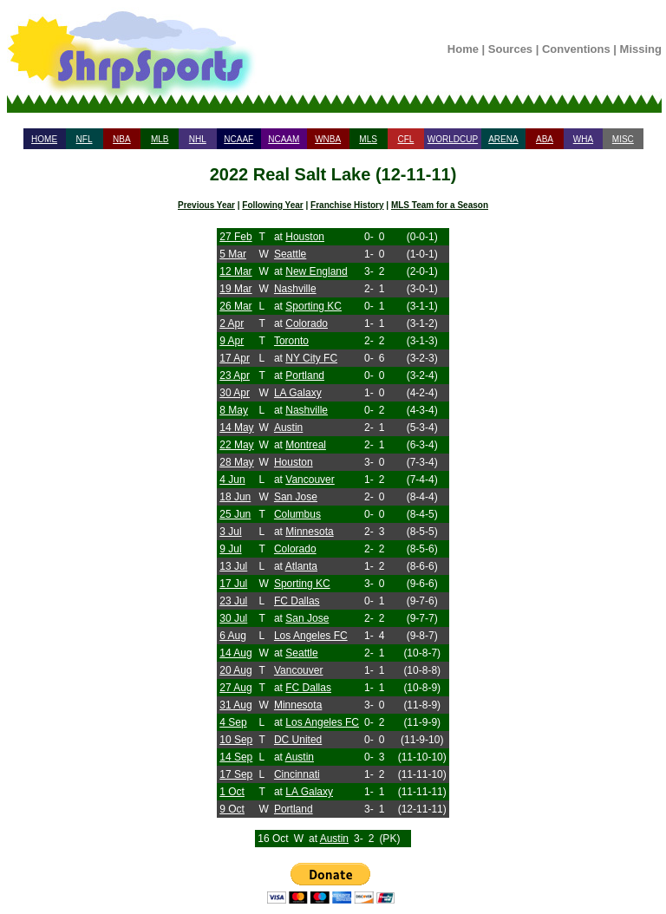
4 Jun (232, 479)
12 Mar (235, 271)
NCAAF (238, 139)
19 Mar (235, 289)
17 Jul (233, 584)
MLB (160, 139)
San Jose (295, 497)
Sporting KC (313, 306)
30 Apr (234, 393)
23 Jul (233, 601)
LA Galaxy (298, 393)
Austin (288, 427)
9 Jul (230, 549)
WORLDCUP (453, 139)
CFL (405, 139)
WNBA (328, 139)
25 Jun (235, 514)
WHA (583, 139)
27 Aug (235, 688)
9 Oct (232, 809)
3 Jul (230, 532)
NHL (197, 139)
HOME (44, 139)
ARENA (503, 139)
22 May (236, 445)
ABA (544, 139)
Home (463, 48)
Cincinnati (297, 774)
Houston (304, 237)
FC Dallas (297, 601)
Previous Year (206, 205)
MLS (368, 139)
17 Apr (234, 358)
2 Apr (231, 323)
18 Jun (235, 497)
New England (316, 271)
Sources (510, 48)
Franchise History (346, 205)
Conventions (576, 48)
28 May (236, 462)
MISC (623, 139)
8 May (233, 410)
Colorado (306, 323)
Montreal (305, 445)
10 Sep (235, 740)
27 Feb (235, 237)
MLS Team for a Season (439, 205)
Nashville (295, 289)
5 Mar (232, 254)
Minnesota (309, 532)
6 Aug (232, 636)
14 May (236, 427)
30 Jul (233, 618)
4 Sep (232, 722)
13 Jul (233, 566)
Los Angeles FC (311, 636)
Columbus (297, 514)
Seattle (290, 254)
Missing (641, 48)
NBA (122, 139)
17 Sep (235, 774)
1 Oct (232, 792)
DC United (298, 740)
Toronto (291, 341)
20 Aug (235, 670)
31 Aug (235, 705)
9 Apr (231, 341)
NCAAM (283, 139)
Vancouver (309, 479)
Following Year (272, 205)
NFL (84, 139)
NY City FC (311, 358)
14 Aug (235, 653)
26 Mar (235, 306)
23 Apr (234, 375)
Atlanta (301, 566)
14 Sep (235, 757)
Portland (304, 375)
